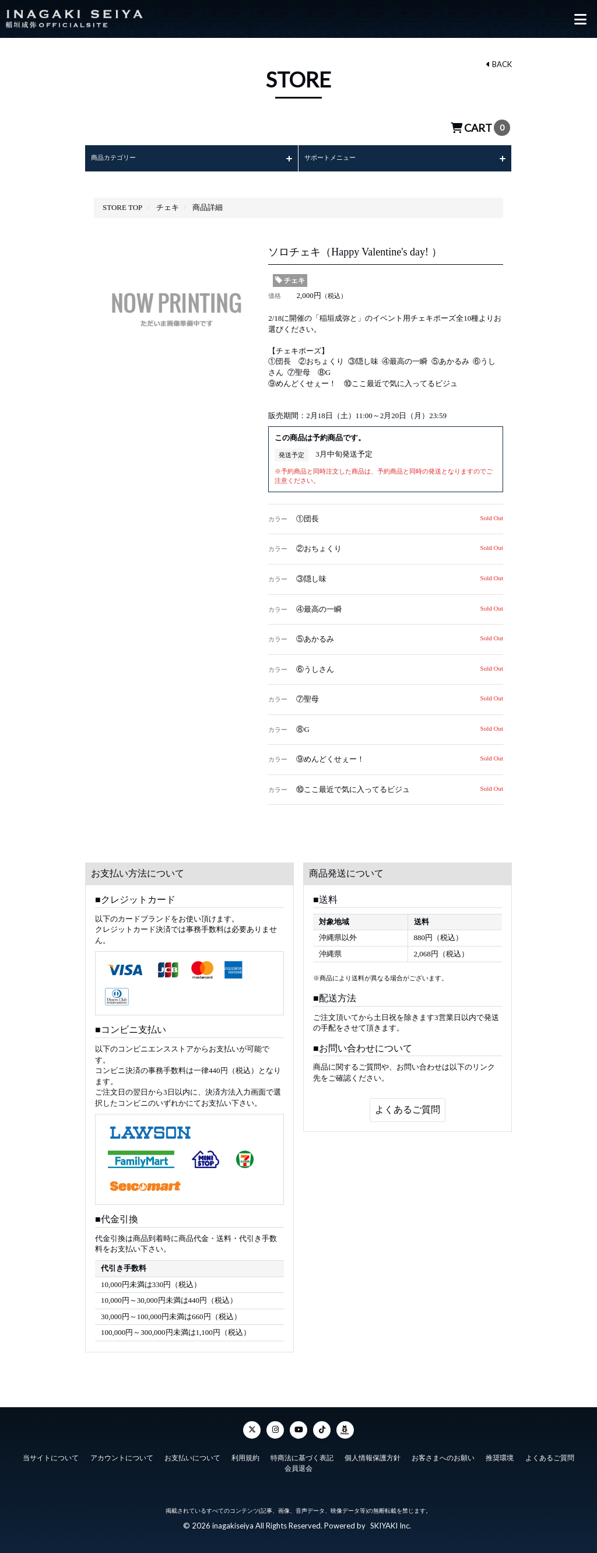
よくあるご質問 (407, 1109)
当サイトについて (51, 1451)
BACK (499, 64)
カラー (277, 519)
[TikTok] (322, 1423)
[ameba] (345, 1423)
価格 (274, 295)
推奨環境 (500, 1451)
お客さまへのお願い (443, 1451)
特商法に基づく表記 (302, 1451)
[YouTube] (298, 1423)
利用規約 (245, 1451)
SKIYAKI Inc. (390, 1519)
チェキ (290, 280)
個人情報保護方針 (373, 1451)
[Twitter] (252, 1423)
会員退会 (298, 1462)
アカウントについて (121, 1451)
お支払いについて (192, 1451)
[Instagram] (275, 1423)
